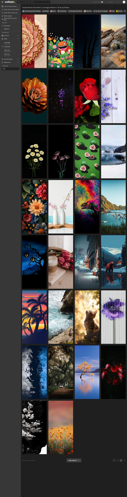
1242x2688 (7, 42)
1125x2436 (12, 46)
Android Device (7, 59)
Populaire (6, 29)
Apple (4, 39)
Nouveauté (7, 26)
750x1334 (6, 54)
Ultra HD (5, 35)
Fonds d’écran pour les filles (9, 19)
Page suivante (74, 460)
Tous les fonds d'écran (9, 6)
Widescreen (6, 62)
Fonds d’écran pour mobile (10, 9)
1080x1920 (7, 50)
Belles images (7, 16)
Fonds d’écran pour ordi (9, 13)
